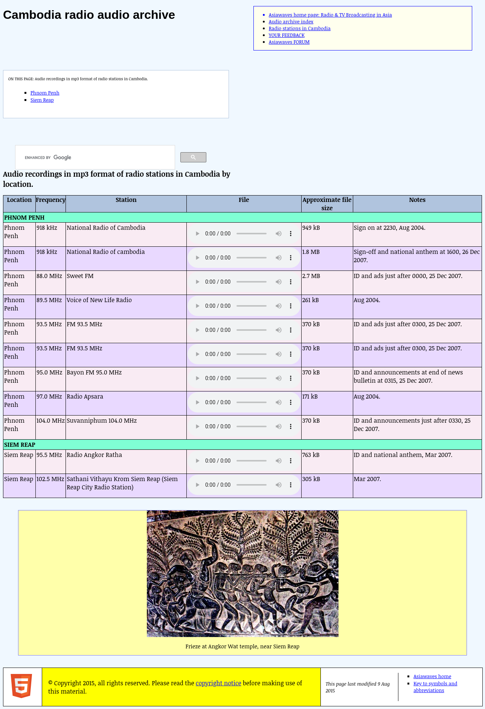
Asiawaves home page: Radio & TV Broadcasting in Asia (330, 14)
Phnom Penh (45, 92)
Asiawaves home (432, 676)
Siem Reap (42, 99)
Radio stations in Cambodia (300, 28)
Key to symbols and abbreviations (435, 687)
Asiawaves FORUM (289, 41)
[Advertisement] (350, 110)
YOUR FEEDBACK (287, 35)
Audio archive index (291, 21)
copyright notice (218, 683)
